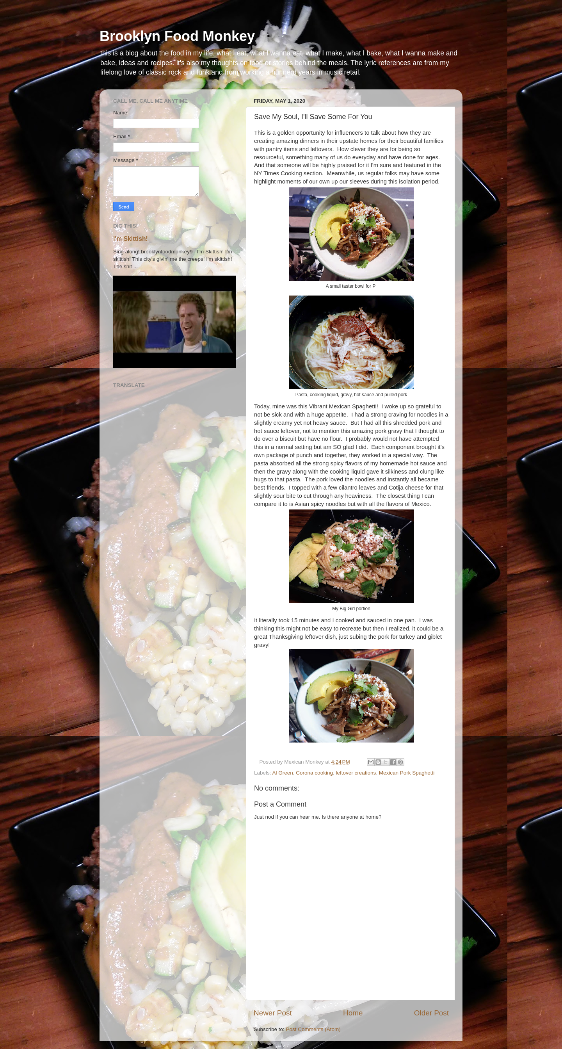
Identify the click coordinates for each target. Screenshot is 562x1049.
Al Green (282, 773)
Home (353, 1013)
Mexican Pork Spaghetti (407, 773)
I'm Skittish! (130, 238)
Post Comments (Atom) (313, 1029)
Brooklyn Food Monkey (177, 36)
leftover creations (356, 773)
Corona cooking (314, 773)
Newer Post (273, 1013)
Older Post (431, 1013)
